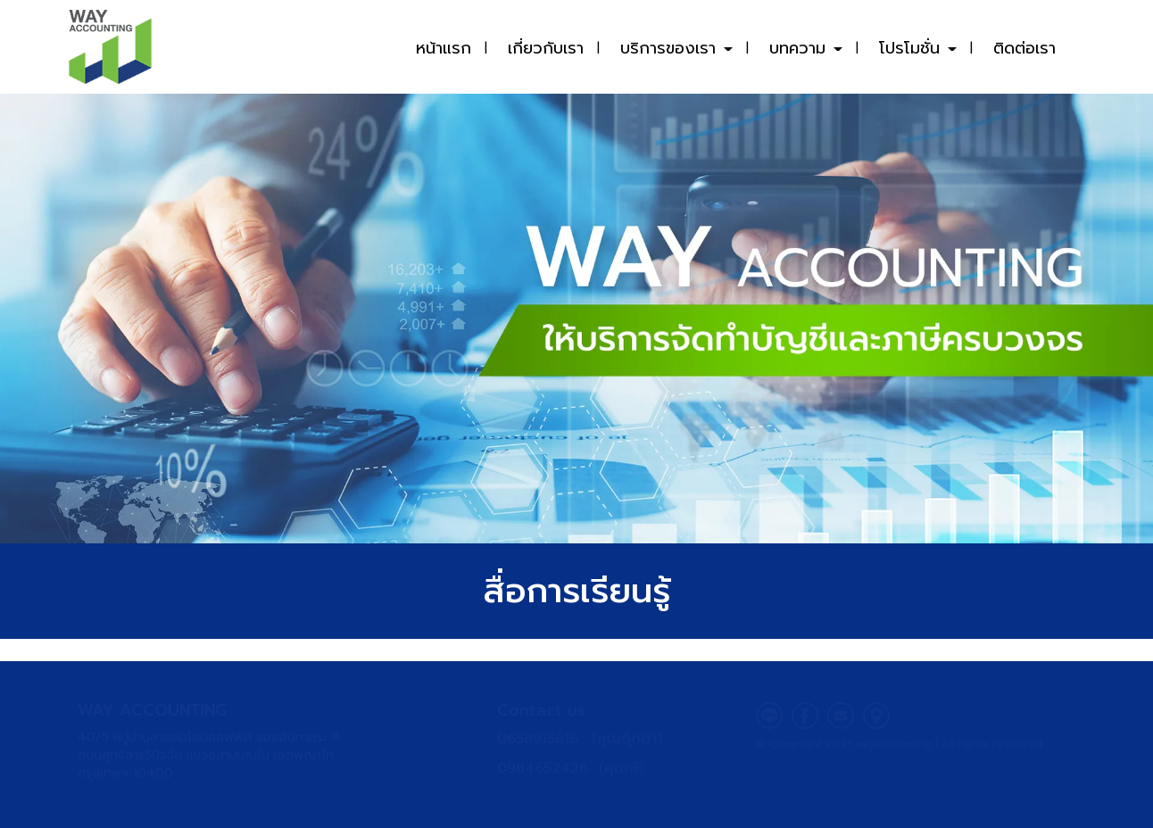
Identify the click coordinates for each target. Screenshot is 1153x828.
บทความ (805, 48)
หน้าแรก (443, 48)
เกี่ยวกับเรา (546, 48)
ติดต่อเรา (1024, 48)
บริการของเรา (676, 48)
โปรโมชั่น (918, 48)
